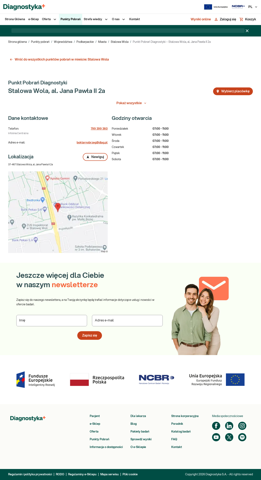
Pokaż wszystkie (131, 103)
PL (253, 7)
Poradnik (177, 424)
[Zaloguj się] (225, 19)
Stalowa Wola (119, 42)
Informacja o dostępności (106, 447)
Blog (133, 424)
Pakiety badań (139, 431)
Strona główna (17, 42)
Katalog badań (181, 431)
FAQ (174, 439)
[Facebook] (216, 426)
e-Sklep (95, 424)
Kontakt (176, 447)
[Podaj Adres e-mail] (127, 320)
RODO (60, 474)
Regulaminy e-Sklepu (82, 474)
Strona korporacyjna (185, 416)
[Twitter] (229, 437)
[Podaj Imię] (51, 320)
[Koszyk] (248, 19)
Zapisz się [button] (89, 335)
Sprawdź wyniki (141, 439)
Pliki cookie (130, 474)
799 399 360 (99, 128)
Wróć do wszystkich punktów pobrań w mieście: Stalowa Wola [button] (59, 59)
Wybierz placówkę (233, 91)
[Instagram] (242, 426)
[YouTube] (216, 437)
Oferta (94, 431)
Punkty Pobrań (99, 439)
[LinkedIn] (229, 426)
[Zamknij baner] (247, 30)
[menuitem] (15, 19)
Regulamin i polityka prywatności (30, 474)
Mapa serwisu (109, 474)
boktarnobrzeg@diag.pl (92, 142)
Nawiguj (95, 157)
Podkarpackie (85, 42)
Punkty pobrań (40, 42)
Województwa (63, 42)
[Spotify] (242, 437)
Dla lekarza (138, 416)
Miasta (102, 42)
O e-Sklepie (138, 447)
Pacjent (95, 416)
